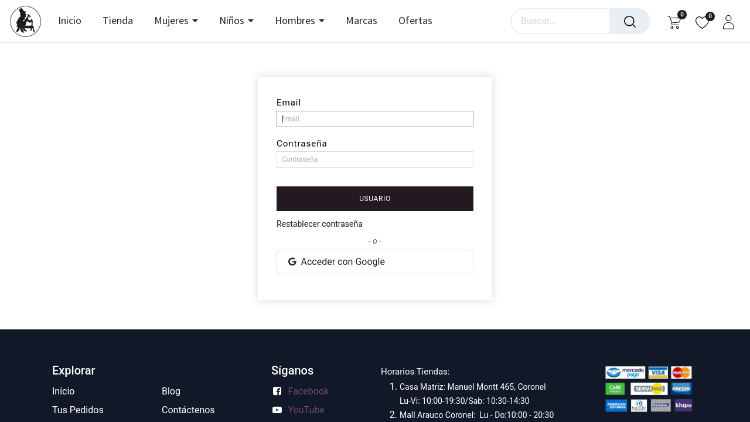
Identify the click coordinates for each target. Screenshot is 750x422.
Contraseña (302, 143)
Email (289, 102)
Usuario (375, 199)
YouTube (306, 410)
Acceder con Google (336, 261)
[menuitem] (72, 21)
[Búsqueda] (629, 21)
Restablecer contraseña (320, 224)
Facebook (308, 391)
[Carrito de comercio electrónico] (674, 21)
